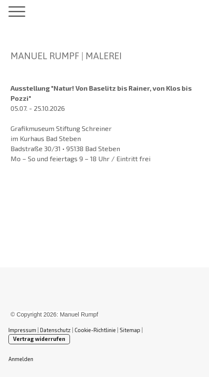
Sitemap (130, 330)
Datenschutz (55, 330)
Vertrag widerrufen (39, 338)
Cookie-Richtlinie (95, 330)
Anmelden (20, 359)
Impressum (22, 330)
